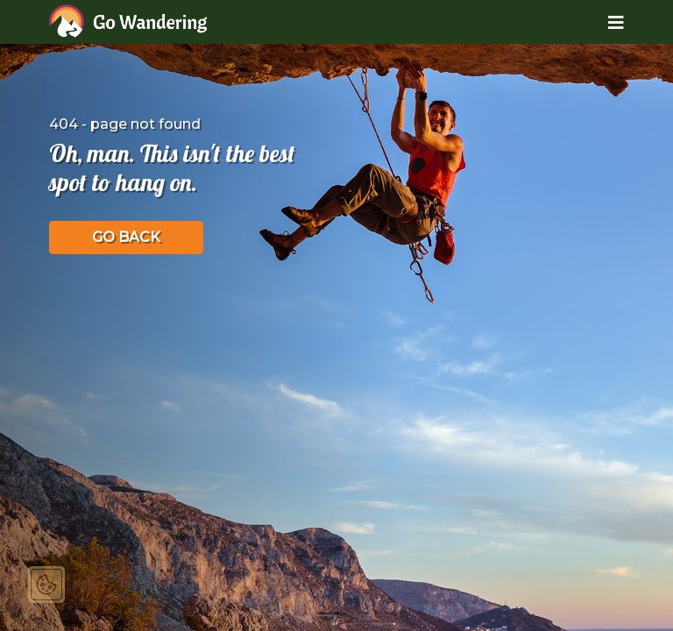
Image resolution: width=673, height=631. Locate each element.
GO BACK (126, 237)
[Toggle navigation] (602, 22)
